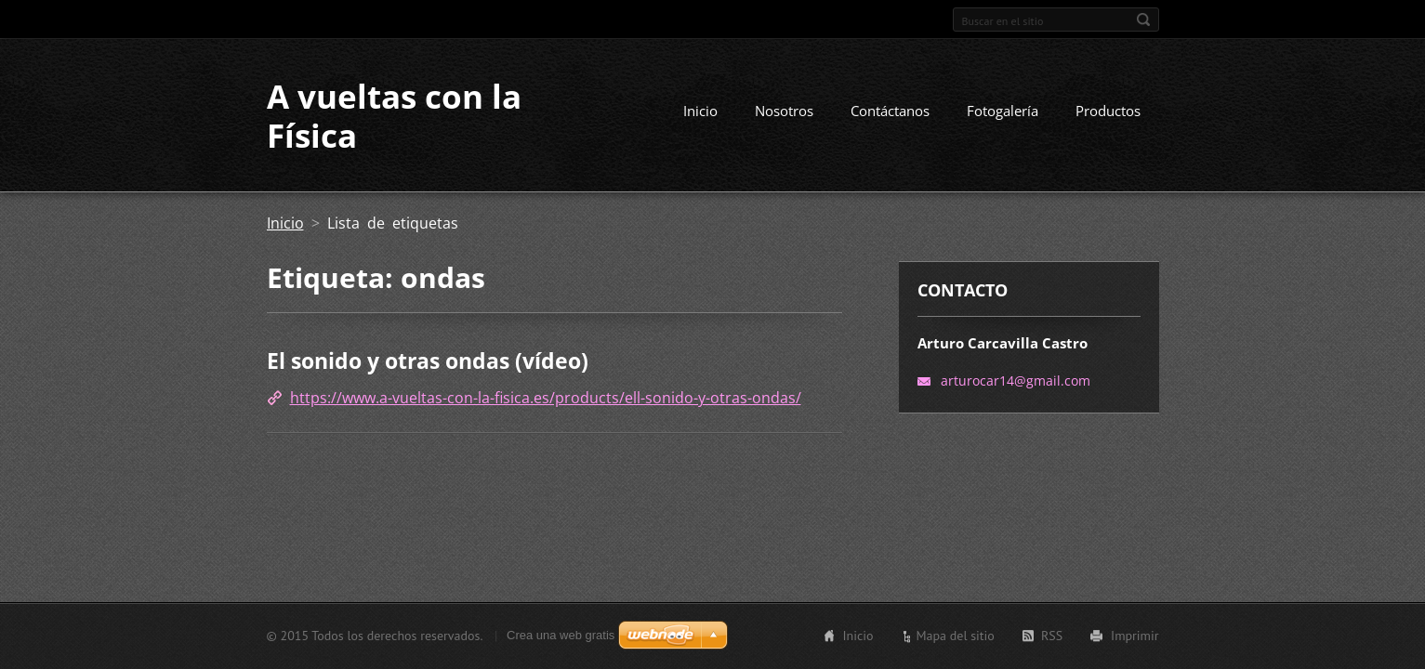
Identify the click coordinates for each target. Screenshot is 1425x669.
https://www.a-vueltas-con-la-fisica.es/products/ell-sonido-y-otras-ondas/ (545, 397)
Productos (1108, 110)
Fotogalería (1002, 110)
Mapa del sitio (955, 635)
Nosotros (784, 110)
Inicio (700, 110)
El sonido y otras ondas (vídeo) (427, 360)
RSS (1051, 635)
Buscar (1143, 19)
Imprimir (1134, 635)
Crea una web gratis (560, 635)
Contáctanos (890, 110)
